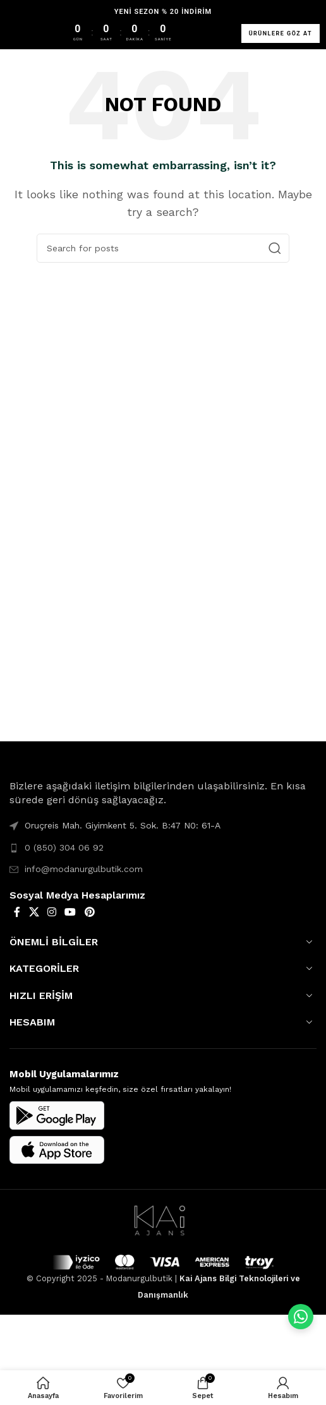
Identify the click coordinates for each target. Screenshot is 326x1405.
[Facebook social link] (17, 912)
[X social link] (34, 912)
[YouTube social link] (70, 912)
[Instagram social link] (51, 912)
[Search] (163, 248)
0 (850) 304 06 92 (64, 847)
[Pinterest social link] (89, 912)
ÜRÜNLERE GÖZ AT (280, 33)
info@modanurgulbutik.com (84, 869)
